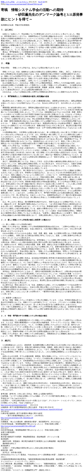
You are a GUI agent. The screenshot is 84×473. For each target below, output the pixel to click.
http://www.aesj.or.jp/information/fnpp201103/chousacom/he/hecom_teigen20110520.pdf (31, 409)
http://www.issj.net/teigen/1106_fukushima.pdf (17, 418)
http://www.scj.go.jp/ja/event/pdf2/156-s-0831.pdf (18, 426)
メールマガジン (22, 2)
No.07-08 (41, 2)
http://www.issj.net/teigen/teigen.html (14, 405)
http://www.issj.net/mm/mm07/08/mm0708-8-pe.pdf (24, 4)
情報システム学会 (8, 2)
